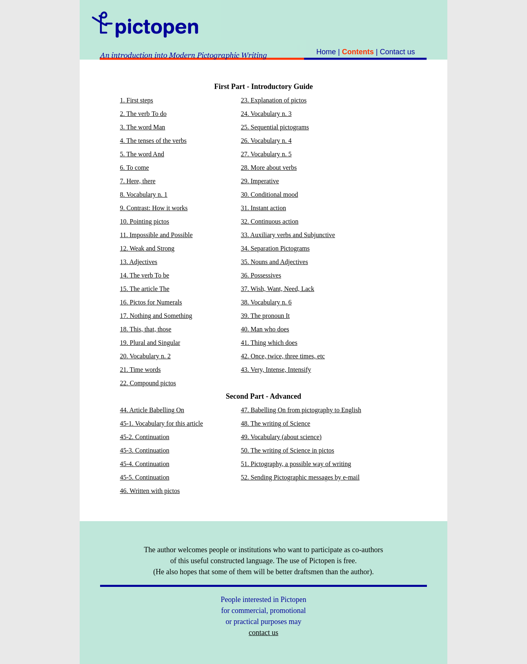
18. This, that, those (146, 329)
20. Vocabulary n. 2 (145, 356)
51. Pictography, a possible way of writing (296, 463)
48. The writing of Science (275, 423)
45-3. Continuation (145, 450)
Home (326, 52)
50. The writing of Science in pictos (288, 450)
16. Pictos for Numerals (151, 302)
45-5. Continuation (145, 477)
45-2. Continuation (145, 436)
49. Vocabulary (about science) (281, 436)
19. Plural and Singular (150, 342)
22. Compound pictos (148, 383)
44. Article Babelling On (152, 409)
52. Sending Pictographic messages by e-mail (300, 477)
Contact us (397, 52)
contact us (263, 632)
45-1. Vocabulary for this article (161, 423)
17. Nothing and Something (156, 315)
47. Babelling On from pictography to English (301, 409)
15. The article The (145, 288)
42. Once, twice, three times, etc (283, 356)
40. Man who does (265, 329)
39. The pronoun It (265, 315)
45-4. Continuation (145, 463)
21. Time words (140, 369)
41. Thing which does (269, 342)
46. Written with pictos (150, 490)
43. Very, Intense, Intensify (276, 369)
